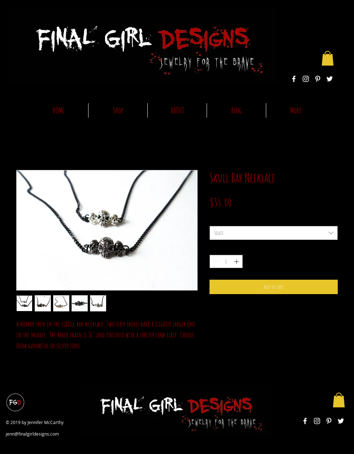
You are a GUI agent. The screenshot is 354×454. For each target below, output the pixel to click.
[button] (327, 58)
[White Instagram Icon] (306, 79)
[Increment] (237, 261)
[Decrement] (215, 261)
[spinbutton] (226, 261)
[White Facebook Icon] (294, 79)
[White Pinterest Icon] (318, 79)
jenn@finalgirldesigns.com (32, 434)
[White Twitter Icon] (329, 79)
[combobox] (274, 233)
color (215, 220)
